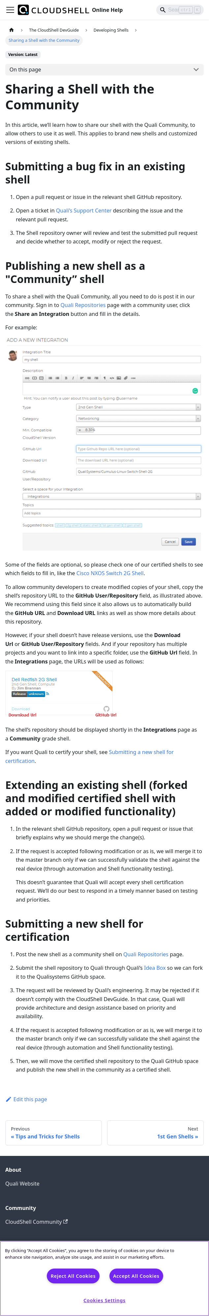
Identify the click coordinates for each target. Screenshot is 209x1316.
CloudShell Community (36, 1221)
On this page (25, 69)
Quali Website (22, 1183)
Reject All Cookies (73, 1276)
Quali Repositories (83, 305)
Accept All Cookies (136, 1276)
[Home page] (11, 30)
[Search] (180, 10)
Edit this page (26, 1099)
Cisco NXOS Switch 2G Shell (110, 573)
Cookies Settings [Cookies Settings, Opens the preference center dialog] (104, 1300)
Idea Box (155, 967)
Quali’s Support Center (84, 210)
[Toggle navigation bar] (10, 10)
